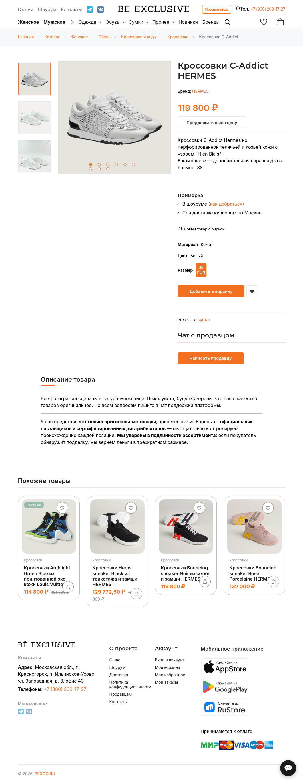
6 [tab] (133, 164)
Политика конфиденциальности (128, 684)
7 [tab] (90, 168)
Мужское (54, 22)
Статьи (25, 9)
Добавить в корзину (211, 291)
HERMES (200, 91)
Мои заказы (166, 682)
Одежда (89, 22)
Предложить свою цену (212, 122)
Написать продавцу (211, 358)
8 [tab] (99, 168)
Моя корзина (167, 667)
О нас (114, 660)
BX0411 (203, 319)
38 (201, 270)
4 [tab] (116, 164)
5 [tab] (124, 164)
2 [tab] (99, 164)
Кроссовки (178, 36)
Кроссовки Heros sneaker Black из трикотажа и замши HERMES (115, 576)
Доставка (118, 675)
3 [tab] (107, 164)
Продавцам (120, 694)
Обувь (114, 22)
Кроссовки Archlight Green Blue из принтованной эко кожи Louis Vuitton (47, 576)
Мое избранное (170, 675)
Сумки (138, 22)
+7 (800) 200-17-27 (268, 9)
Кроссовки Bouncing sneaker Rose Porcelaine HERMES (253, 573)
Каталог (52, 36)
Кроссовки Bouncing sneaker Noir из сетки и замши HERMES (185, 573)
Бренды (211, 22)
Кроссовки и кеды (139, 36)
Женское (28, 22)
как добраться (226, 204)
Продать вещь (216, 9)
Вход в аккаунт (169, 660)
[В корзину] (68, 587)
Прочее (163, 22)
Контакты (71, 9)
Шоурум (47, 9)
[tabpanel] (114, 118)
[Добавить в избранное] (252, 291)
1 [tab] (90, 164)
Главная (26, 36)
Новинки (188, 22)
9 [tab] (107, 168)
